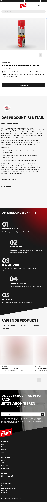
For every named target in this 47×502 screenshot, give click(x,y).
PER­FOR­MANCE (5, 465)
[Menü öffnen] (2, 6)
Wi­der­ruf (3, 485)
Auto (2, 444)
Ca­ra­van (3, 452)
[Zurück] (40, 55)
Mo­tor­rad (3, 449)
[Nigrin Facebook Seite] (12, 476)
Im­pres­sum (4, 492)
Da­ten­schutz (4, 490)
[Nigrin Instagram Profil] (2, 476)
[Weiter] (45, 55)
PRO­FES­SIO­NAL (5, 468)
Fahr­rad (3, 447)
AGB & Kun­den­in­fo (6, 483)
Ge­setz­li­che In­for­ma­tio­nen (8, 495)
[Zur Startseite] (6, 433)
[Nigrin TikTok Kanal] (6, 476)
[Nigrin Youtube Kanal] (9, 476)
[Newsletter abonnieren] (42, 414)
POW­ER (3, 460)
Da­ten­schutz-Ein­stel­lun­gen (8, 488)
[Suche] (25, 11)
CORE (2, 463)
